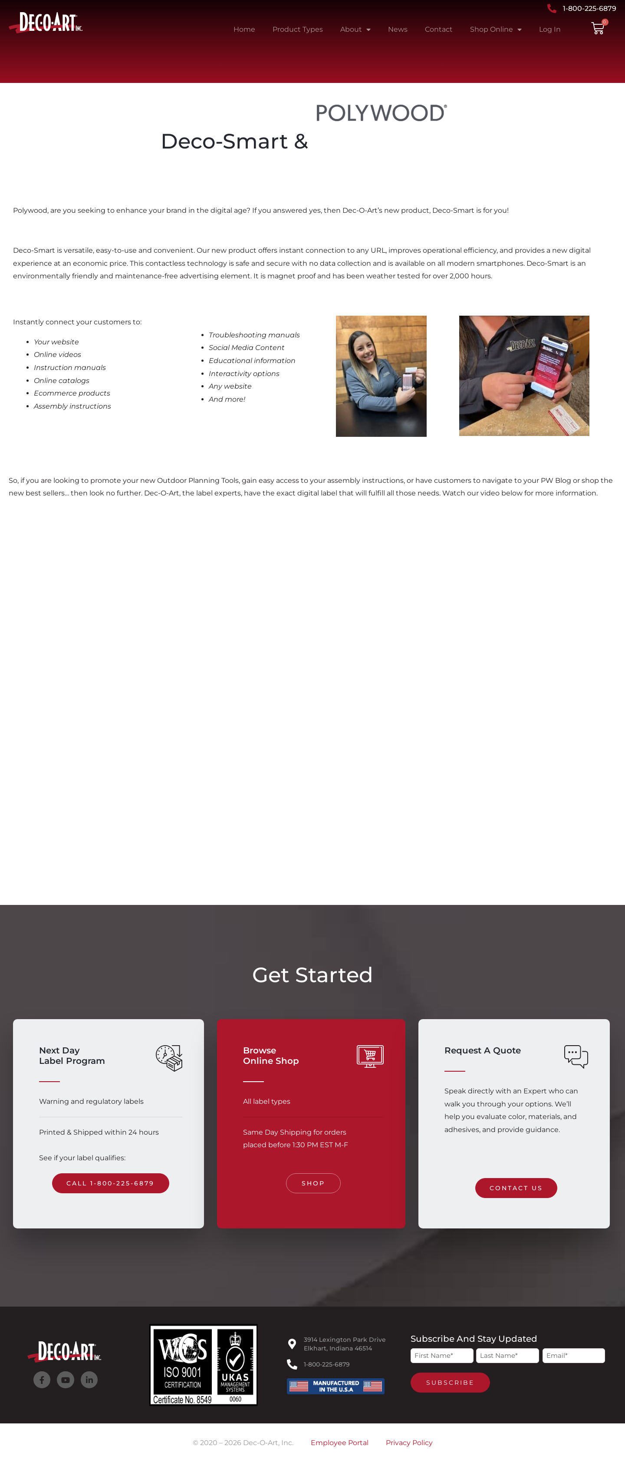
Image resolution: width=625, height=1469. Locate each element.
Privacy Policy (409, 1443)
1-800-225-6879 (327, 1364)
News (398, 29)
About (355, 29)
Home (244, 29)
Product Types (298, 29)
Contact (439, 29)
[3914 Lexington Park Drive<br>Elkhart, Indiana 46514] (292, 1344)
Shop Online (496, 29)
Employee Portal (339, 1443)
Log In (550, 29)
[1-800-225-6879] (292, 1364)
